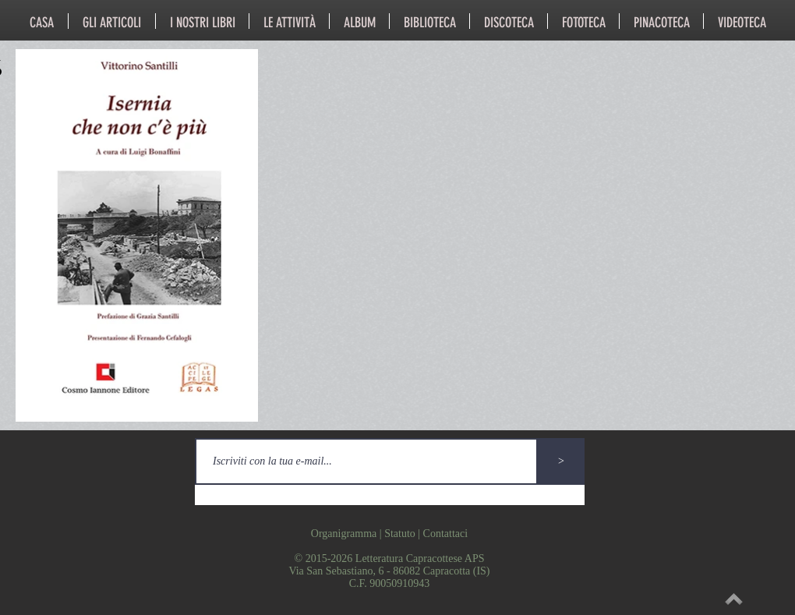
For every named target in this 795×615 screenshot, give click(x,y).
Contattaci (445, 533)
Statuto (399, 533)
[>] (561, 461)
